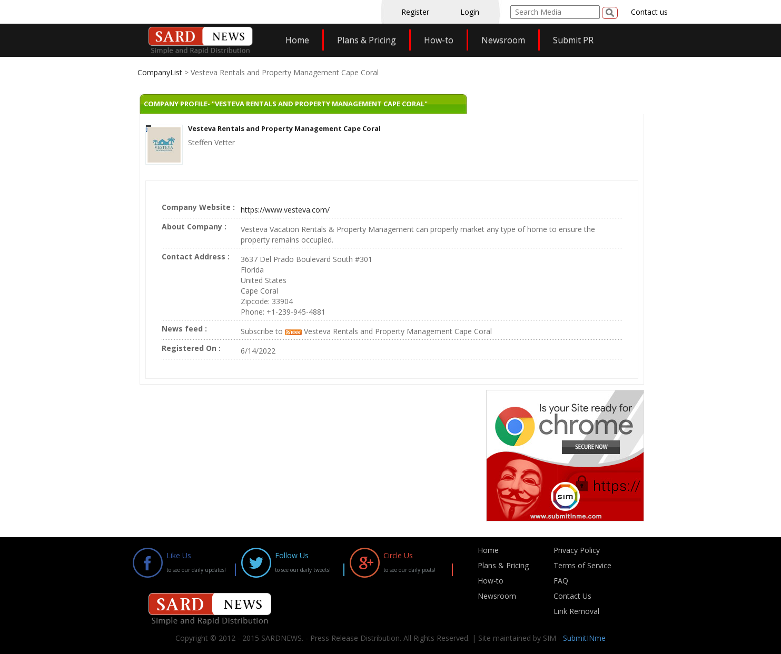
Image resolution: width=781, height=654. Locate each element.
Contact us (649, 12)
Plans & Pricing (366, 40)
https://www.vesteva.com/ (285, 210)
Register (415, 12)
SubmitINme (584, 638)
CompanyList (160, 72)
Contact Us (572, 596)
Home (297, 40)
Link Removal (576, 611)
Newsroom (503, 40)
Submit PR (573, 40)
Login (469, 12)
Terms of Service (582, 565)
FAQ (560, 581)
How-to (438, 40)
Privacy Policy (576, 550)
